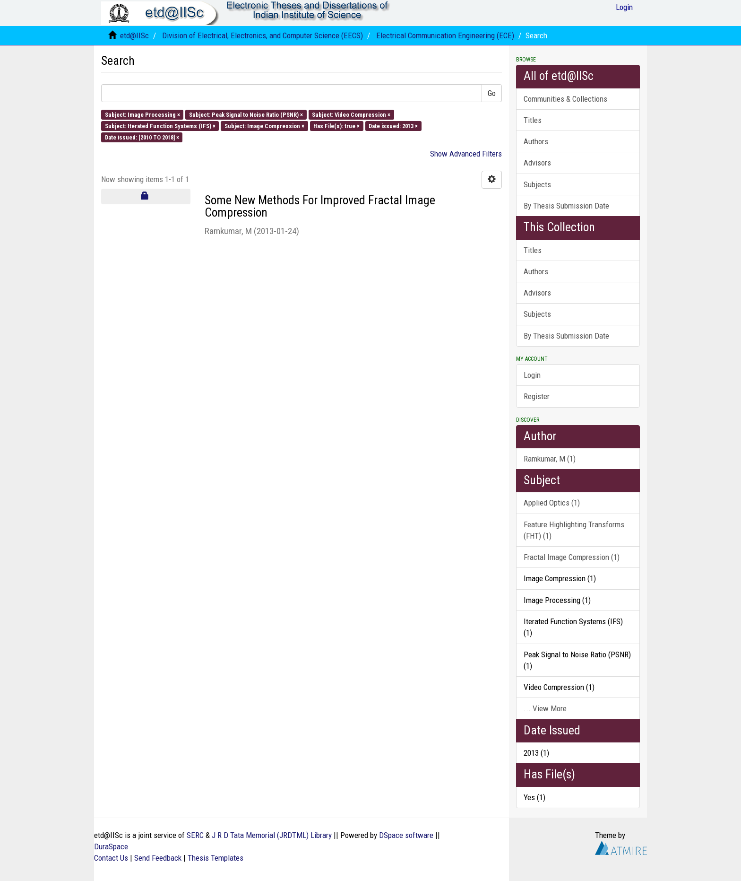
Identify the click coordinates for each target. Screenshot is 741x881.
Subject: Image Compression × (264, 125)
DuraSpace (111, 846)
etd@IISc (134, 35)
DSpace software (406, 835)
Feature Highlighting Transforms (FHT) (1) (574, 530)
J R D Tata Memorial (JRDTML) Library (272, 835)
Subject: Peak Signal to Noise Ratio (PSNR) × (246, 114)
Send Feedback (157, 858)
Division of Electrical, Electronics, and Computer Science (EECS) (262, 35)
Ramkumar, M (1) (550, 458)
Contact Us (111, 858)
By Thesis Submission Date (566, 205)
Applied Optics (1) (552, 502)
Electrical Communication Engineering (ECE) (445, 35)
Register (537, 396)
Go (492, 93)
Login (532, 375)
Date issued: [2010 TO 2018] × (142, 137)
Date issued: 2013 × (393, 125)
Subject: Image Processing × (142, 114)
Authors (536, 141)
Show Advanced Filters (466, 153)
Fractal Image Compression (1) (572, 557)
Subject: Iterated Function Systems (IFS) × (160, 125)
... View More (545, 708)
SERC (195, 835)
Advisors (537, 162)
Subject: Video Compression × (351, 114)
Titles (533, 120)
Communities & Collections (565, 99)
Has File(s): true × (336, 125)
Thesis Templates (215, 858)
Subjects (537, 184)
